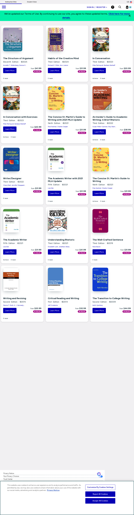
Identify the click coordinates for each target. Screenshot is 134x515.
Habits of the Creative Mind (63, 58)
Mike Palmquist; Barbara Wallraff (104, 65)
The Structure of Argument (18, 58)
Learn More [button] (9, 70)
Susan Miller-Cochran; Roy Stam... (104, 127)
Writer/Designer (12, 178)
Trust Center (7, 479)
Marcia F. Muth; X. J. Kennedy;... (14, 305)
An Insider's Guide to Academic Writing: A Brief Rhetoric (110, 118)
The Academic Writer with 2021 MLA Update (65, 180)
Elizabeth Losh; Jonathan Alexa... (59, 247)
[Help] (112, 7)
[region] (67, 498)
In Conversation (101, 58)
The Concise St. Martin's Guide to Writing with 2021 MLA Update (66, 118)
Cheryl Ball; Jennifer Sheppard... (14, 185)
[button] (119, 7)
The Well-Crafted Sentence (108, 239)
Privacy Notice (8, 473)
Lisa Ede (51, 188)
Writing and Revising (14, 298)
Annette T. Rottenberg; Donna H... (15, 65)
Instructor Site (10, 2)
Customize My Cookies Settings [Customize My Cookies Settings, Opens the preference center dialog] (100, 487)
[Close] (129, 15)
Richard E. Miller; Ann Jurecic (58, 65)
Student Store (32, 2)
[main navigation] (4, 7)
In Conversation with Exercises (20, 116)
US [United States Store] (129, 2)
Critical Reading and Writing (63, 298)
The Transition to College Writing (111, 298)
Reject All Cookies (100, 494)
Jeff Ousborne (53, 305)
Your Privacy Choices (11, 476)
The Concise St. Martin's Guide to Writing (111, 180)
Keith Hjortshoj (98, 305)
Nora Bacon (96, 247)
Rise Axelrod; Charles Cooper (58, 127)
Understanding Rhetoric (61, 239)
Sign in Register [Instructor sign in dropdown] (97, 7)
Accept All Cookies (100, 501)
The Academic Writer (15, 239)
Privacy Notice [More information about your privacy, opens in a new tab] (53, 490)
